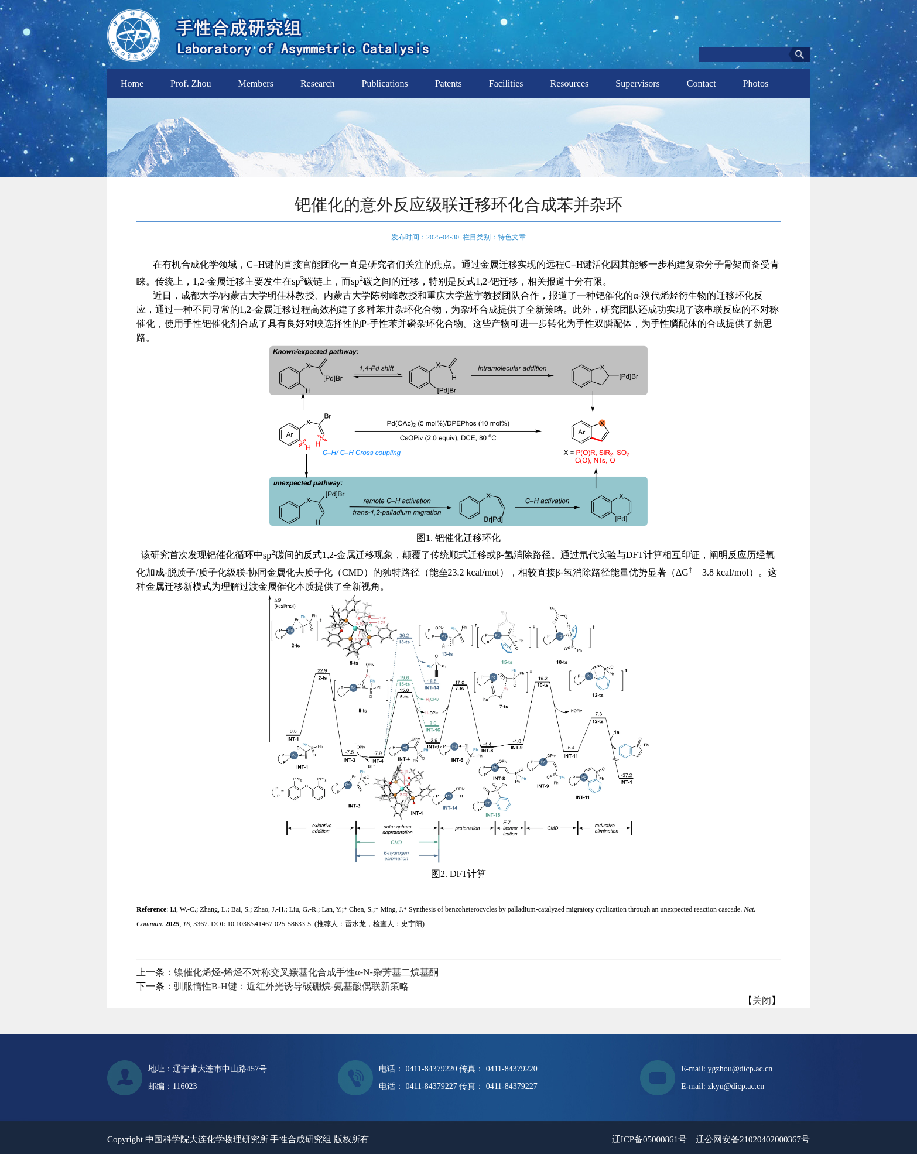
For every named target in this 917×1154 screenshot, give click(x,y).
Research (317, 83)
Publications (385, 83)
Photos (756, 83)
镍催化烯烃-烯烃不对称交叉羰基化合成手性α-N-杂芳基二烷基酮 (306, 972)
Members (255, 83)
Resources (569, 83)
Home (132, 83)
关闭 (761, 1000)
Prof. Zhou (190, 83)
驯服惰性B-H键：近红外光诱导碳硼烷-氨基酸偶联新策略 (291, 986)
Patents (448, 83)
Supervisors (637, 83)
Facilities (506, 83)
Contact (701, 83)
